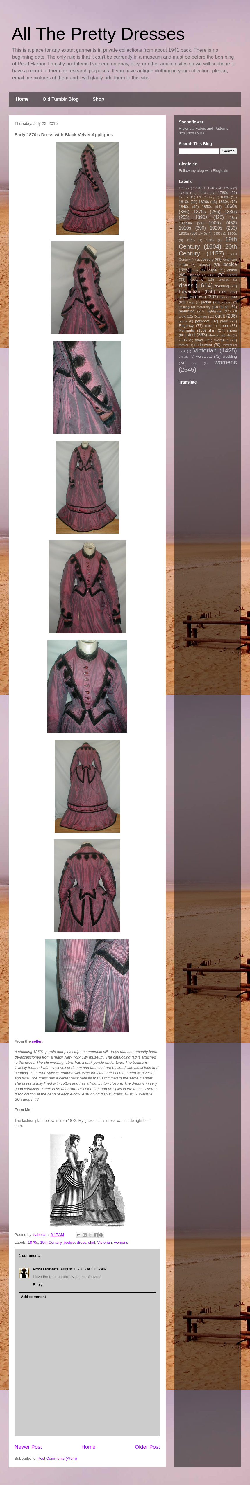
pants (183, 321)
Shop (98, 99)
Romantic (187, 330)
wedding (230, 356)
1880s (231, 211)
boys (195, 270)
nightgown (214, 311)
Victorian (104, 1242)
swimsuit (221, 340)
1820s (204, 201)
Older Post (147, 1447)
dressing (222, 286)
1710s (183, 188)
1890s (201, 217)
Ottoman (200, 316)
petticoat (202, 321)
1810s (184, 201)
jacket (206, 302)
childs (232, 270)
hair (222, 297)
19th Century (50, 1242)
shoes (232, 330)
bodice (69, 1242)
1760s (183, 193)
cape (212, 270)
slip (229, 335)
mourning (186, 311)
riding (208, 325)
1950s (218, 233)
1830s (224, 201)
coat (212, 275)
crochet (223, 279)
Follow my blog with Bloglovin (203, 170)
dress (81, 1242)
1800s (225, 197)
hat (234, 297)
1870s (33, 1242)
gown (200, 296)
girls (222, 292)
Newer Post (28, 1447)
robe (224, 325)
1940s (203, 233)
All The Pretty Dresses (98, 34)
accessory (205, 259)
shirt (211, 330)
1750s (228, 188)
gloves (184, 297)
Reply (37, 1284)
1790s (183, 197)
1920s (216, 228)
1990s (210, 240)
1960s (232, 233)
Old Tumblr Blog (60, 99)
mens (224, 307)
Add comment (33, 1297)
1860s (230, 206)
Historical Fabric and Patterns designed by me (203, 130)
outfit (220, 316)
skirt (91, 1242)
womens (121, 1242)
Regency (186, 325)
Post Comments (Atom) (57, 1458)
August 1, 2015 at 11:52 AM (83, 1269)
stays (199, 340)
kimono (227, 302)
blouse (204, 264)
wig (194, 363)
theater (183, 345)
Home (22, 99)
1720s (197, 188)
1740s (212, 188)
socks (183, 340)
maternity (203, 307)
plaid (224, 321)
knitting (184, 307)
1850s (207, 206)
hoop (191, 302)
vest (182, 351)
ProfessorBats (46, 1269)
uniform (227, 345)
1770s (203, 193)
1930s (184, 233)
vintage (184, 356)
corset (232, 275)
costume (196, 279)
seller (37, 1041)
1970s (191, 240)
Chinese (194, 275)
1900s (215, 222)
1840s (184, 206)
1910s (185, 228)
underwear (203, 345)
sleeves (214, 335)
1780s (223, 192)
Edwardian (189, 291)
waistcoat (204, 356)
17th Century (205, 197)
